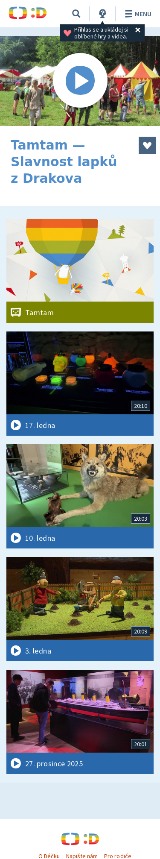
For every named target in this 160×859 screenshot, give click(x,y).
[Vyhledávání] (76, 13)
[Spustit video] (80, 81)
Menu (136, 13)
